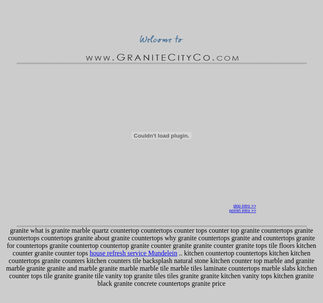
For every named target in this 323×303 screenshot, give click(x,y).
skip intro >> (244, 206)
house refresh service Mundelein (133, 253)
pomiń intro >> (242, 210)
